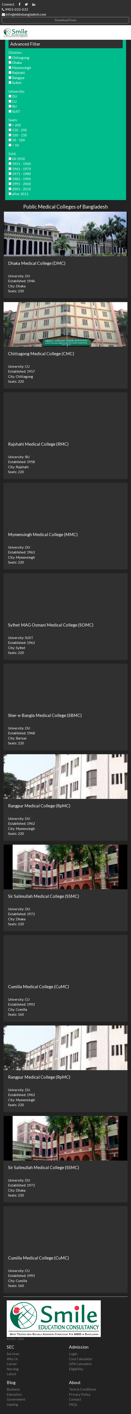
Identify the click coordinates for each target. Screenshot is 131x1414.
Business (13, 1389)
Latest (11, 1374)
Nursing (13, 1369)
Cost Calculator (80, 1359)
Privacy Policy (79, 1394)
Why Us (12, 1359)
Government (16, 1399)
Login (73, 1354)
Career (12, 1364)
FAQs (73, 1404)
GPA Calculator (80, 1364)
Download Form (65, 20)
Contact (75, 1399)
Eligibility (76, 1369)
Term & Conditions (82, 1389)
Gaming (12, 1404)
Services (13, 1354)
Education (14, 1394)
